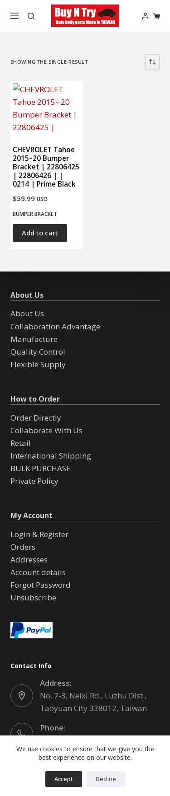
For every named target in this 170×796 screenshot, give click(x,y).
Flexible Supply (38, 364)
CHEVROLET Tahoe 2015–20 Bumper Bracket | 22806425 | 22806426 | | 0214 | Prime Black (46, 167)
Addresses (29, 559)
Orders (22, 547)
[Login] (145, 16)
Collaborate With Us (46, 430)
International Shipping (50, 455)
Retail (20, 443)
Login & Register (39, 534)
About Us (27, 313)
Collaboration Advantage (55, 326)
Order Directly (35, 417)
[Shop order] (152, 62)
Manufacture (34, 339)
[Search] (31, 16)
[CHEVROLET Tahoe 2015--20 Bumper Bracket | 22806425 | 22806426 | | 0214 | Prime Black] (47, 108)
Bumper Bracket (35, 214)
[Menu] (14, 16)
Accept (63, 779)
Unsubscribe (33, 597)
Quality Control (37, 351)
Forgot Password (40, 585)
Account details (38, 572)
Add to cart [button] (40, 232)
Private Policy (34, 481)
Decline (106, 779)
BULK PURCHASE (40, 468)
